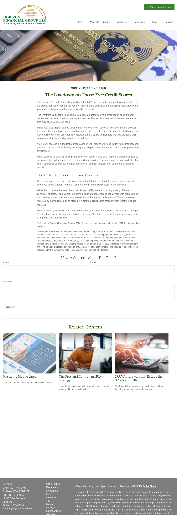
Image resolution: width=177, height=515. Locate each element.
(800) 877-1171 (21, 491)
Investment (52, 491)
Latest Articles (53, 511)
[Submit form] (10, 307)
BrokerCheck (149, 486)
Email (93, 262)
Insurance (51, 497)
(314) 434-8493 (18, 488)
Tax (48, 501)
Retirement (52, 487)
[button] (80, 22)
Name (6, 262)
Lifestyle (50, 507)
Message (7, 281)
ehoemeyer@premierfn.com (17, 508)
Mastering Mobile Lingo (20, 376)
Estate (49, 494)
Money (49, 504)
